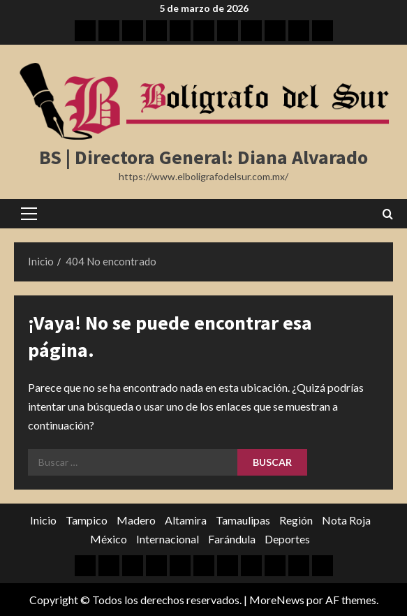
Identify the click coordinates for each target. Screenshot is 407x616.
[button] (29, 213)
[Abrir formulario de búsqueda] (388, 214)
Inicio (43, 520)
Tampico (87, 520)
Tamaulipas (243, 520)
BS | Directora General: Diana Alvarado (203, 157)
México (108, 538)
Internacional (167, 538)
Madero (136, 520)
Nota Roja (346, 520)
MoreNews (276, 599)
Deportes (287, 538)
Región (296, 520)
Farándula (232, 538)
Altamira (186, 520)
